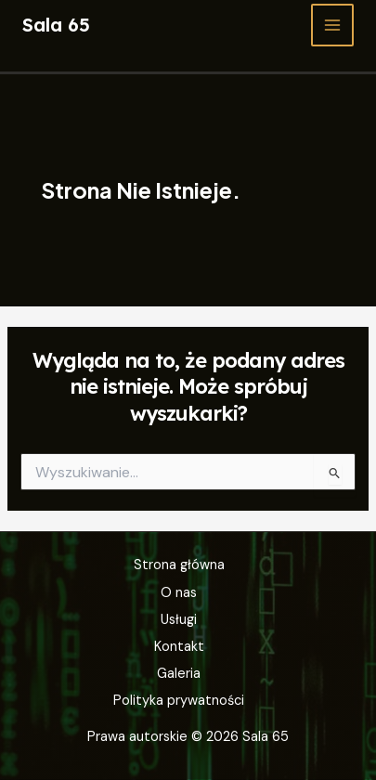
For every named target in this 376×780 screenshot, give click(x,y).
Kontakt (179, 647)
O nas (179, 593)
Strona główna (179, 565)
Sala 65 (56, 24)
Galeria (179, 673)
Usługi (179, 620)
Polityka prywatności (178, 700)
